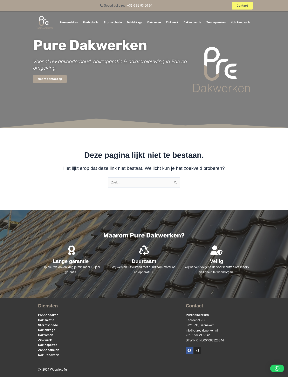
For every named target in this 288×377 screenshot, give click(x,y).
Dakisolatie (90, 22)
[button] (277, 368)
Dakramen (154, 22)
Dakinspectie (192, 22)
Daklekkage (134, 22)
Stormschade (113, 22)
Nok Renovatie (240, 22)
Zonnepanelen (216, 22)
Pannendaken (69, 22)
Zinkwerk (172, 22)
